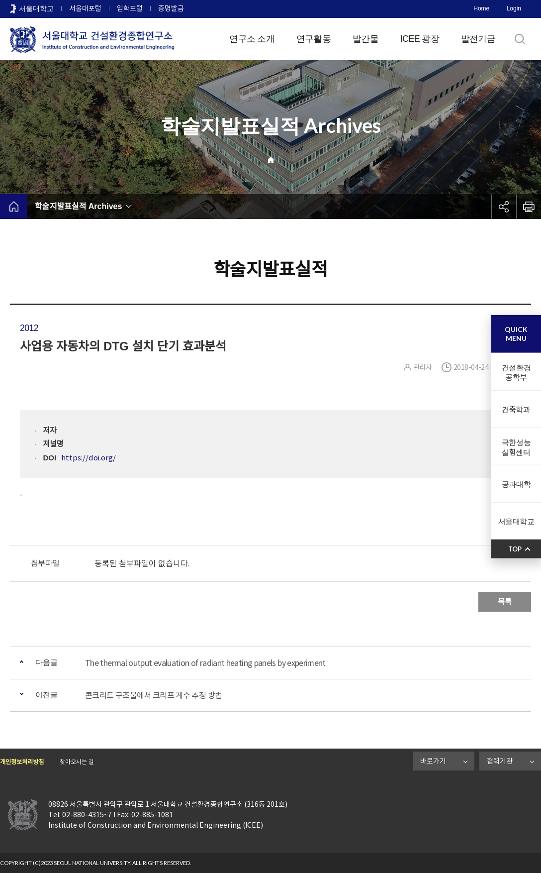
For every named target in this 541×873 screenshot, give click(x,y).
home (13, 206)
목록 (505, 601)
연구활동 (313, 39)
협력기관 (500, 761)
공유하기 (503, 206)
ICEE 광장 (419, 39)
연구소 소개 (251, 39)
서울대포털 (85, 8)
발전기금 (478, 39)
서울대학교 (36, 8)
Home (481, 8)
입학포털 (130, 8)
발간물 (365, 39)
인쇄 (528, 206)
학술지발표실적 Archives (78, 206)
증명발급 (171, 8)
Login (514, 8)
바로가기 (433, 761)
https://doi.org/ (88, 457)
